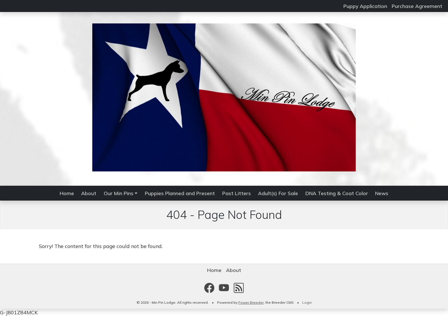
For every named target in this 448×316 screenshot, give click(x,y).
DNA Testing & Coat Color (336, 193)
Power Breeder (251, 302)
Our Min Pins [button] (118, 193)
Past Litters (236, 193)
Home (67, 193)
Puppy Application (365, 6)
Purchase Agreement (417, 6)
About (88, 193)
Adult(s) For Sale (278, 193)
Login (307, 302)
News (381, 193)
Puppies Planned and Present (180, 193)
